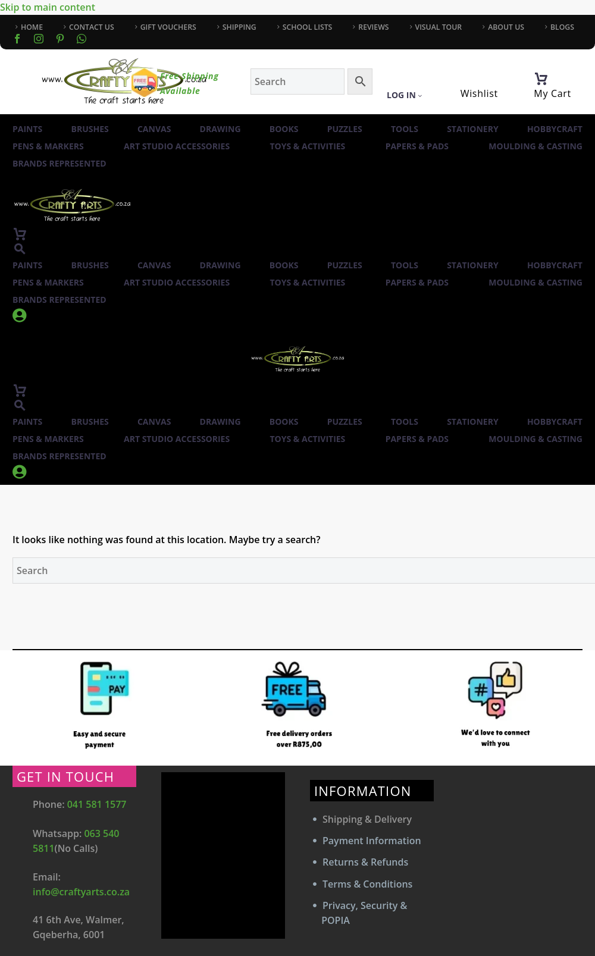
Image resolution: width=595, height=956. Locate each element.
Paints (27, 128)
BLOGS (562, 27)
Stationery (473, 128)
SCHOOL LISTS (308, 27)
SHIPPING (239, 27)
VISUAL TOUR (438, 27)
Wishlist (479, 93)
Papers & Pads (417, 146)
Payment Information (371, 840)
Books (284, 128)
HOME (32, 27)
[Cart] (541, 79)
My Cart (552, 93)
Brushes (90, 128)
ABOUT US (506, 27)
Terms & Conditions (367, 884)
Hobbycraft (555, 128)
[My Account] (411, 79)
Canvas (154, 128)
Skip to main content (47, 7)
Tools (404, 128)
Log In (405, 95)
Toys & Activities (308, 146)
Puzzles (344, 128)
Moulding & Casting (535, 146)
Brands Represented (59, 163)
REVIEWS (373, 27)
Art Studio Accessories (177, 146)
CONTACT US (91, 27)
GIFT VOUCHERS (168, 27)
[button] (19, 249)
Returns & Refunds (365, 862)
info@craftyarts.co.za (81, 891)
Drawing (220, 128)
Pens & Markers (48, 146)
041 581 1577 (97, 804)
